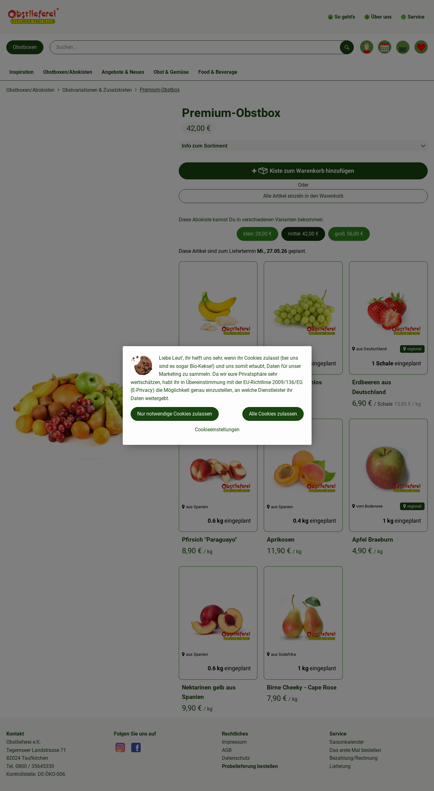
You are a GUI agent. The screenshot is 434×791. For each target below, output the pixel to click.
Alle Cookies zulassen (273, 414)
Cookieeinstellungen (217, 430)
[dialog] (217, 395)
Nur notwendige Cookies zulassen (174, 414)
